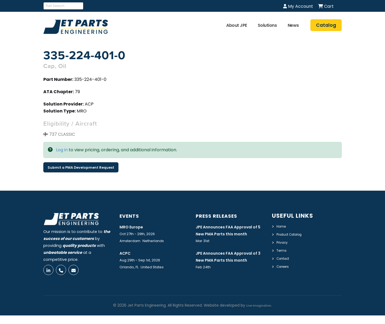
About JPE (236, 25)
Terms (282, 249)
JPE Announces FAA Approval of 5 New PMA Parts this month (230, 233)
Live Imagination (259, 314)
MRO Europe (134, 226)
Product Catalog (292, 234)
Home (282, 226)
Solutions (267, 25)
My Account (298, 6)
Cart (326, 6)
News (293, 25)
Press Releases (220, 216)
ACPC (126, 253)
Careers (284, 265)
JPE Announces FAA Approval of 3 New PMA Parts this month (230, 267)
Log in (62, 150)
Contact (284, 257)
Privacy (283, 241)
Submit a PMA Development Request (81, 167)
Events (131, 216)
